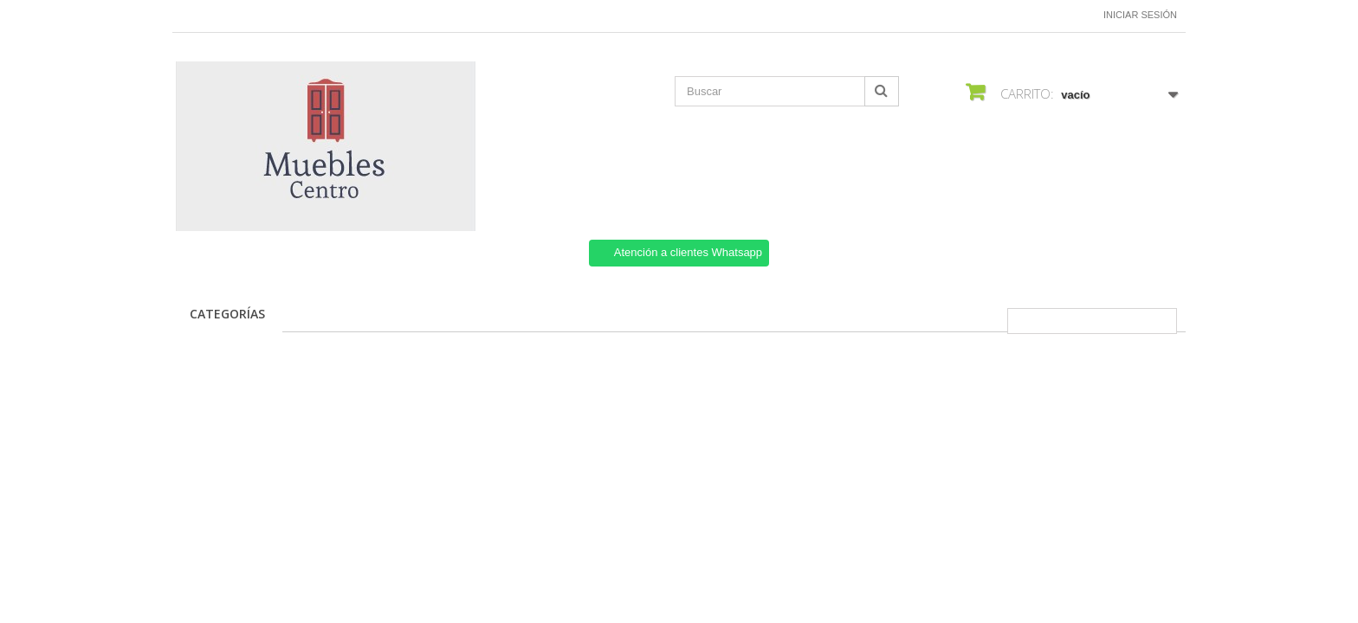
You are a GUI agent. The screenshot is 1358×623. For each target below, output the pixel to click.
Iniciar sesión (1140, 15)
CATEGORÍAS (227, 313)
